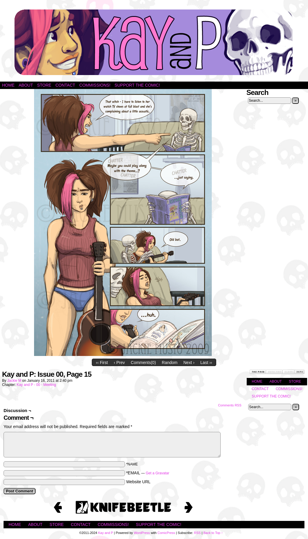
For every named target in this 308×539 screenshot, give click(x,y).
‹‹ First (102, 362)
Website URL (138, 481)
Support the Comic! (137, 85)
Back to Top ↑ (213, 533)
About (26, 85)
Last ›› (206, 362)
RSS (197, 533)
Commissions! (94, 85)
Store (44, 85)
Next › (188, 362)
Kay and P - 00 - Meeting (36, 385)
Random (169, 362)
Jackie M (14, 381)
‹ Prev (119, 362)
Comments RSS (229, 405)
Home (8, 85)
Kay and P (154, 42)
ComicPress (166, 533)
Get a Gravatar (157, 473)
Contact (65, 85)
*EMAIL (147, 472)
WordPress (142, 533)
